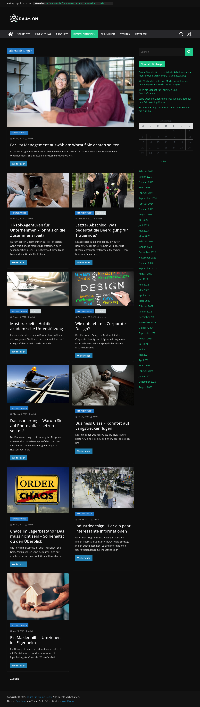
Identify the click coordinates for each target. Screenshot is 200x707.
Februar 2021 (146, 370)
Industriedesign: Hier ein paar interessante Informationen (103, 528)
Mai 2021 (144, 354)
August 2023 (145, 214)
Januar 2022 (145, 311)
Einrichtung (43, 34)
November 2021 (147, 322)
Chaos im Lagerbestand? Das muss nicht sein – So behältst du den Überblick (37, 536)
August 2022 (145, 273)
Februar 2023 (146, 241)
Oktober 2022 (146, 263)
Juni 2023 (144, 225)
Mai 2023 (144, 230)
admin (30, 138)
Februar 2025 (146, 192)
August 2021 (145, 338)
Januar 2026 (145, 176)
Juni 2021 (144, 349)
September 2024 (148, 198)
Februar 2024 (146, 203)
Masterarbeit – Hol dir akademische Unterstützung (36, 326)
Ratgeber (141, 34)
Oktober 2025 (146, 182)
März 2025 (144, 187)
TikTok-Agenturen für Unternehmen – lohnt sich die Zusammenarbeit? (37, 230)
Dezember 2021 (147, 317)
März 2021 (144, 365)
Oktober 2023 (146, 209)
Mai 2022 (144, 290)
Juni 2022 (144, 284)
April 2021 (144, 360)
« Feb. (164, 161)
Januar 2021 (145, 376)
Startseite (23, 34)
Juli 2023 (143, 219)
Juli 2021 (143, 343)
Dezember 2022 (147, 252)
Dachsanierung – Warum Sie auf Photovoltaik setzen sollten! (36, 425)
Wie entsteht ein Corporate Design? (100, 326)
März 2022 (144, 300)
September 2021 (148, 333)
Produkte (62, 34)
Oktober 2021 (146, 327)
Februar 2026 (146, 171)
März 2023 (144, 236)
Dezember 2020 (147, 381)
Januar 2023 (145, 246)
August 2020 (145, 387)
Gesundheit (108, 34)
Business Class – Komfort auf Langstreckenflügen (102, 425)
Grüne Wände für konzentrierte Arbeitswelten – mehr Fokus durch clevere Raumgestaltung (75, 5)
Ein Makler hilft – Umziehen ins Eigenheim (35, 640)
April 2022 (144, 295)
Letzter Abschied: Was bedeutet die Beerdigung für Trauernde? (101, 230)
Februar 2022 (146, 306)
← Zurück (13, 679)
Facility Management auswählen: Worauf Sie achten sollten (65, 144)
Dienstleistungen (84, 34)
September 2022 (148, 268)
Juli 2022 (143, 279)
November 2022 (147, 257)
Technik (125, 34)
